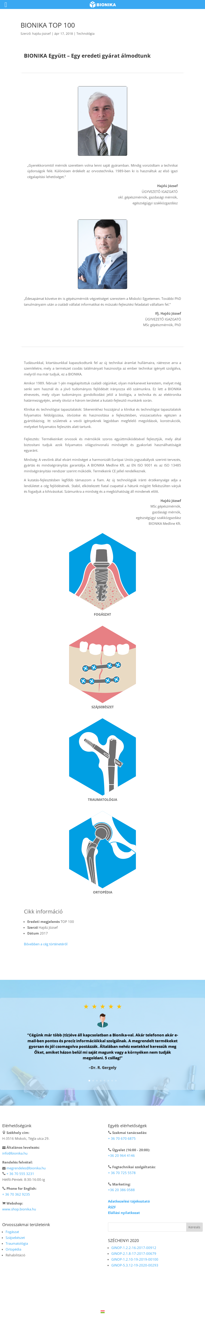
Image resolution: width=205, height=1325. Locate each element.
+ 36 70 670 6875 (122, 1138)
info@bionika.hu (14, 1153)
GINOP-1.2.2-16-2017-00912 (133, 1247)
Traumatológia (17, 1243)
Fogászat (12, 1231)
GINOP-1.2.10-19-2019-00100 (134, 1259)
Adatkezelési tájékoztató (129, 1201)
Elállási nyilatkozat (124, 1212)
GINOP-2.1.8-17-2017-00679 (133, 1253)
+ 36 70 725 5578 (122, 1172)
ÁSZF (112, 1207)
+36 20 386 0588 (121, 1190)
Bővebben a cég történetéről (46, 944)
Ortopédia (13, 1249)
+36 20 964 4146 (121, 1155)
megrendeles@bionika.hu (26, 1168)
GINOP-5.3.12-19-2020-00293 (134, 1265)
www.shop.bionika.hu (19, 1209)
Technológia (85, 33)
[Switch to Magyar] (102, 1311)
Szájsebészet (15, 1237)
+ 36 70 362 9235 (16, 1194)
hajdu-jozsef (41, 33)
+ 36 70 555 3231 (20, 1173)
